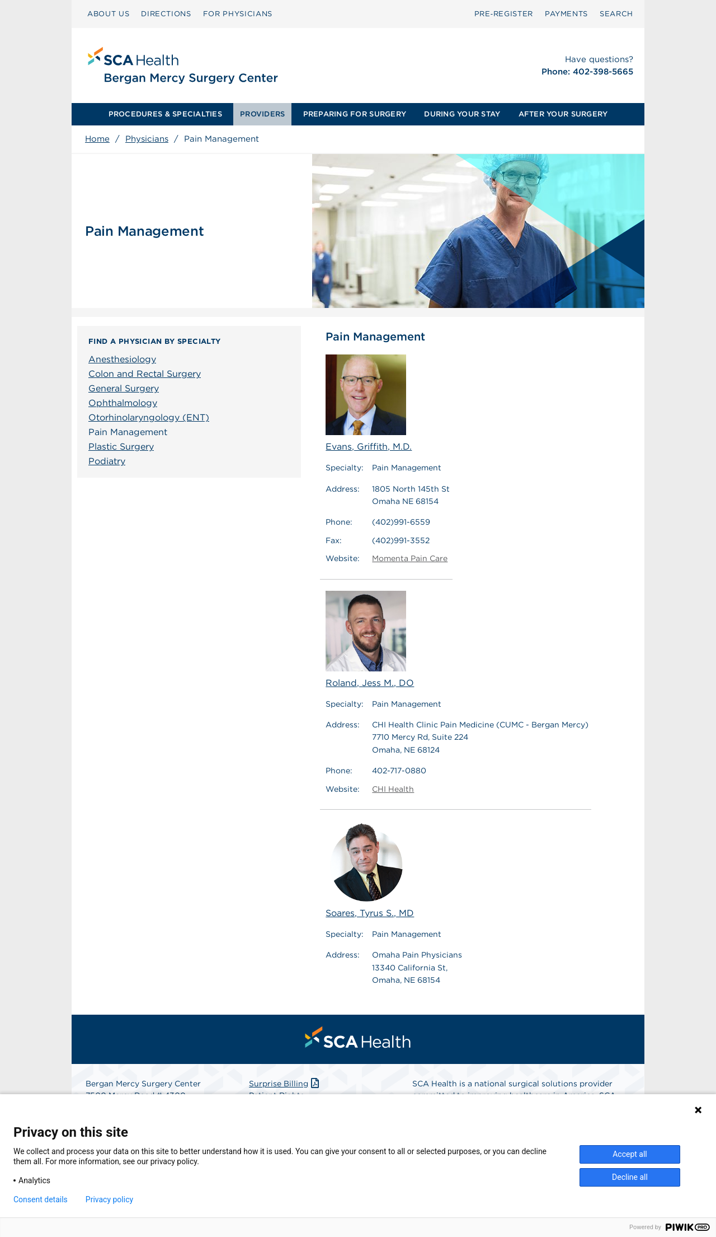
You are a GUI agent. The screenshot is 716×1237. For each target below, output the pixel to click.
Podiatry (106, 461)
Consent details (40, 1199)
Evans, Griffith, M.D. (369, 403)
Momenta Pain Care (409, 558)
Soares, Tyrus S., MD (370, 869)
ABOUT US (108, 14)
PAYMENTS (566, 14)
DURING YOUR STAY (462, 114)
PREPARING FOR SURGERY (354, 114)
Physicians (146, 139)
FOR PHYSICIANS (237, 14)
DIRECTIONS (166, 14)
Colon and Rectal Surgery (144, 373)
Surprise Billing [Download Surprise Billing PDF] (285, 1083)
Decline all (630, 1177)
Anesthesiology (122, 359)
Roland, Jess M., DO (370, 639)
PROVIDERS (262, 114)
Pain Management (127, 432)
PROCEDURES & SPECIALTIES (165, 114)
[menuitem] (108, 14)
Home (97, 139)
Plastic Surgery (121, 446)
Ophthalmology (122, 403)
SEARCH (616, 14)
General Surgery (123, 388)
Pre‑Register (503, 14)
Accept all (630, 1154)
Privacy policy (109, 1199)
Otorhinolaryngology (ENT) (148, 417)
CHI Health (393, 789)
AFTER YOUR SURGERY (563, 114)
